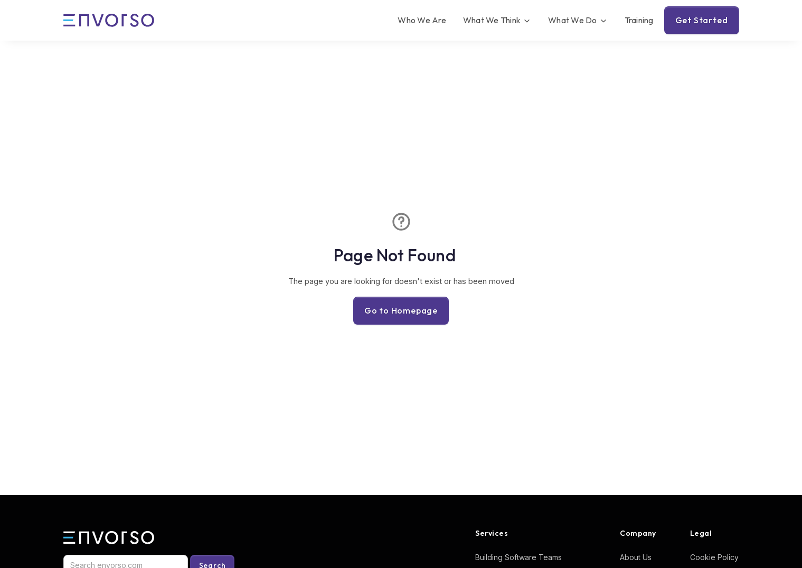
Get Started (701, 20)
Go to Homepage (401, 310)
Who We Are (422, 20)
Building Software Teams (518, 557)
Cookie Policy (714, 557)
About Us (636, 557)
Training (639, 20)
